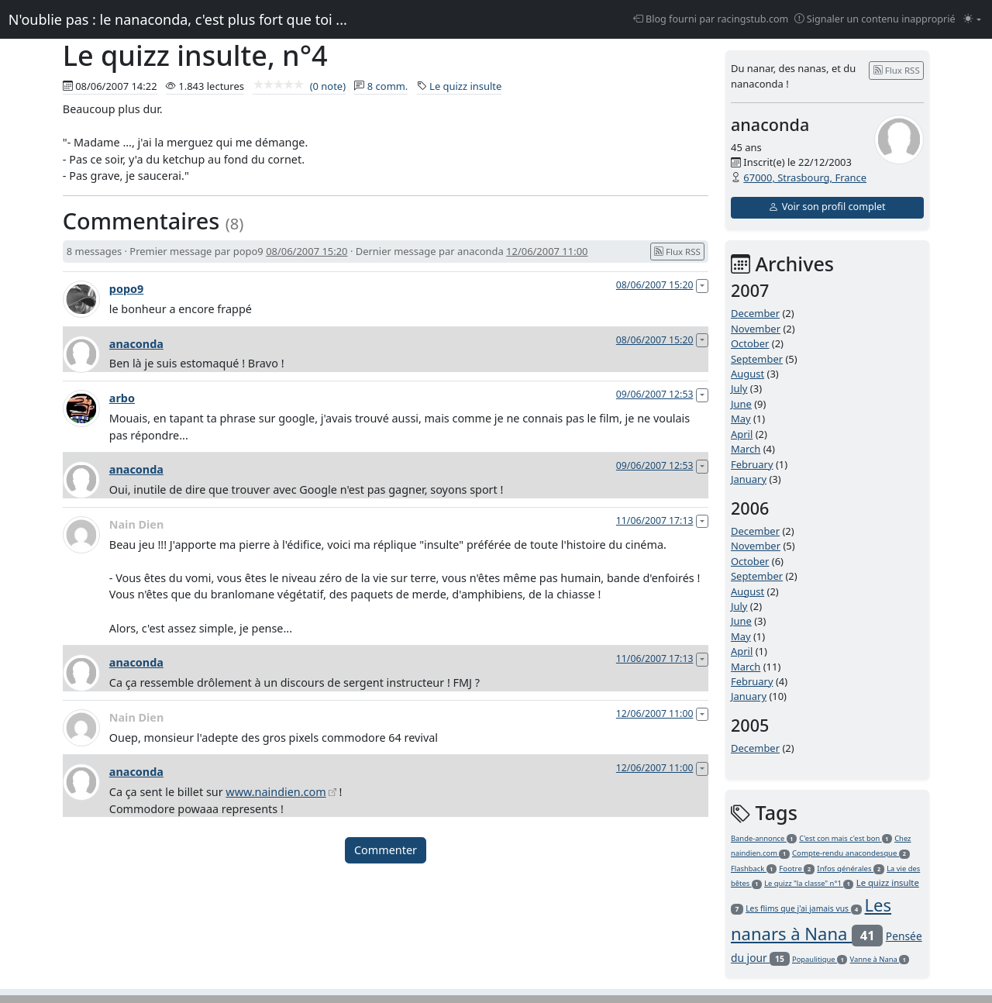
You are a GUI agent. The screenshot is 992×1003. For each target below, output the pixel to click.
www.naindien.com (276, 791)
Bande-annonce (764, 838)
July (739, 388)
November (755, 329)
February (752, 464)
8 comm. (387, 86)
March (745, 449)
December (755, 313)
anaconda (136, 343)
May (741, 419)
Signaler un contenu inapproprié (875, 19)
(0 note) (299, 86)
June (741, 404)
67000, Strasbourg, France (804, 177)
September (757, 359)
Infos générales (850, 868)
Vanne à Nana (880, 959)
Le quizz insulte (465, 86)
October (750, 343)
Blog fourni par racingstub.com (711, 19)
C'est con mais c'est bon (845, 838)
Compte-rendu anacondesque (851, 853)
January (748, 479)
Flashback (754, 868)
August (747, 374)
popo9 (126, 288)
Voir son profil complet (827, 206)
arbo (122, 398)
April (742, 434)
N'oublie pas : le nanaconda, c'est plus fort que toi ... (178, 19)
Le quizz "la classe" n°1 (808, 883)
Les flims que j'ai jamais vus (804, 908)
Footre (797, 868)
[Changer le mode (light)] (972, 20)
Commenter (385, 850)
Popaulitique (819, 959)
